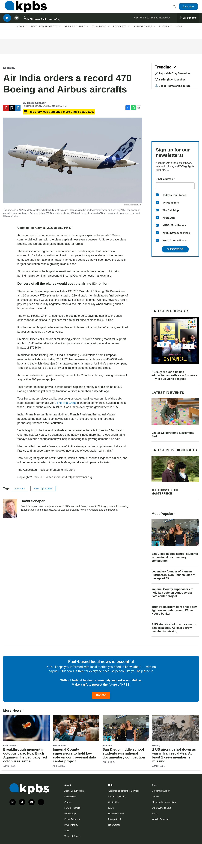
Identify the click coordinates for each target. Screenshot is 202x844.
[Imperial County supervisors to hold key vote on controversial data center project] (76, 728)
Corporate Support (161, 791)
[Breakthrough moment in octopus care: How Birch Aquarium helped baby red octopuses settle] (26, 728)
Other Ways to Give (161, 808)
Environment (10, 745)
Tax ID (155, 813)
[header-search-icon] (175, 8)
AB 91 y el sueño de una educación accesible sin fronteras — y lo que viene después (174, 375)
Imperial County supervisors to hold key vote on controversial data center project (172, 593)
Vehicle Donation (160, 819)
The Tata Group (67, 402)
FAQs (111, 808)
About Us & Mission (74, 791)
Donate (101, 695)
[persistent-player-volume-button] (16, 23)
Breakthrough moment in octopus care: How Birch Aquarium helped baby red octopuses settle (25, 755)
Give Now (189, 8)
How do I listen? (116, 813)
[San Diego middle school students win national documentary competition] (126, 728)
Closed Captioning (117, 796)
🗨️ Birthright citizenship (170, 79)
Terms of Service (72, 836)
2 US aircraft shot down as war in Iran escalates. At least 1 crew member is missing (174, 628)
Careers (68, 802)
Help (179, 32)
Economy (9, 67)
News (20, 32)
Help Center (114, 825)
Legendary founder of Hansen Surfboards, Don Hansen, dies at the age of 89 (173, 575)
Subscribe (175, 249)
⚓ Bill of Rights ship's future (172, 85)
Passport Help (115, 819)
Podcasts (120, 32)
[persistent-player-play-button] (7, 23)
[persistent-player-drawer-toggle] (188, 23)
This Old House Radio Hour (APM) (42, 24)
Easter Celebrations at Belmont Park (173, 434)
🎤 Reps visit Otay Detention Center (172, 75)
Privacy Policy (71, 825)
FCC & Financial (72, 808)
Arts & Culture (74, 32)
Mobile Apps (70, 813)
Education (108, 745)
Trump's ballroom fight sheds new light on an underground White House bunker (174, 610)
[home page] (24, 8)
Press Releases (72, 819)
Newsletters (70, 796)
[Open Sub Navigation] (26, 32)
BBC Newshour (162, 22)
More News (13, 710)
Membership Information (164, 802)
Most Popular (164, 514)
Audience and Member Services (123, 791)
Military (156, 745)
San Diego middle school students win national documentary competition (175, 557)
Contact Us (113, 802)
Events (164, 32)
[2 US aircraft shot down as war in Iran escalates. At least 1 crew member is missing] (175, 728)
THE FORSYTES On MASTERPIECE (165, 492)
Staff (66, 830)
